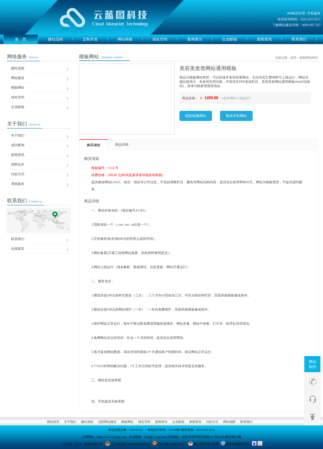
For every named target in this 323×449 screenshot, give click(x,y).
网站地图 (229, 422)
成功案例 (17, 145)
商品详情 (121, 144)
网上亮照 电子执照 (206, 444)
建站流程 (60, 39)
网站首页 (53, 422)
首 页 (26, 39)
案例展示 (199, 39)
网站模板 (130, 39)
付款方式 (17, 174)
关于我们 (23, 124)
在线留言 (17, 248)
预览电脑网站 (195, 116)
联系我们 (304, 39)
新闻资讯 (269, 39)
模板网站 (17, 87)
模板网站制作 (309, 57)
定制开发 (95, 39)
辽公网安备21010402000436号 (131, 444)
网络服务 (22, 56)
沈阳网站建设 (107, 422)
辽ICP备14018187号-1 (172, 444)
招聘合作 (17, 164)
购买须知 (93, 145)
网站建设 (17, 78)
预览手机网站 (236, 116)
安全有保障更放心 (238, 444)
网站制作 (312, 364)
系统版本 (17, 184)
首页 (293, 57)
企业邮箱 (234, 39)
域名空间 (164, 39)
